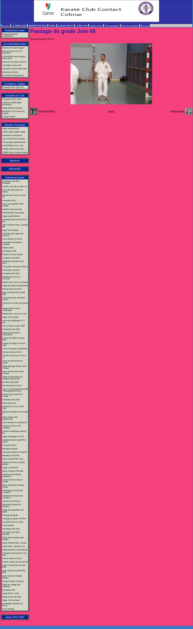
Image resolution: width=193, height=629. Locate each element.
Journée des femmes (11, 501)
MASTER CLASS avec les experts (13, 112)
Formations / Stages (14, 84)
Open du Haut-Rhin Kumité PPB (13, 566)
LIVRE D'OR (82, 25)
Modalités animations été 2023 (13, 262)
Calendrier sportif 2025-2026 (14, 69)
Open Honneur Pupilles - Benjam (12, 577)
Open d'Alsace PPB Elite (12, 471)
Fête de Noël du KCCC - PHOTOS (12, 52)
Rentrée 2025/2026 (10, 382)
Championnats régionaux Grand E (13, 234)
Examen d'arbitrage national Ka (14, 432)
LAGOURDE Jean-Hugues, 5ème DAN (14, 57)
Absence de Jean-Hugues (13, 48)
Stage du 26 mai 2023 (11, 597)
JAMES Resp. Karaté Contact (15, 152)
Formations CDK (9, 251)
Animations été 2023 (11, 258)
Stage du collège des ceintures (11, 586)
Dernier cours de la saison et (14, 186)
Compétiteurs (96, 25)
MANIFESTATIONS (38, 25)
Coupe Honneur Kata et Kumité (12, 481)
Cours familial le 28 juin (12, 239)
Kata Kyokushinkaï (130, 25)
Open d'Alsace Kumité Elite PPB (13, 571)
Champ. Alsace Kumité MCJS (15, 562)
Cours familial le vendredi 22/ (14, 422)
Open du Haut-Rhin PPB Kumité (12, 205)
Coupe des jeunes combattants (10, 35)
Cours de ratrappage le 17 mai (13, 321)
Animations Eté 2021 (11, 399)
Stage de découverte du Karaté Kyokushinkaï (12, 378)
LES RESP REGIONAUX (13, 75)
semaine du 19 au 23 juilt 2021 (13, 407)
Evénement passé (14, 177)
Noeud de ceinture (10, 72)
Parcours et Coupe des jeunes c (15, 304)
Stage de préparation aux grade (13, 511)
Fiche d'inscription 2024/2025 (14, 349)
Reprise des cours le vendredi (15, 282)
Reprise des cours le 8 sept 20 (14, 196)
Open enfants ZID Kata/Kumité (9, 418)
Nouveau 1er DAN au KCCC (14, 62)
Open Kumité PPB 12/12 (12, 459)
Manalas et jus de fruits (12, 209)
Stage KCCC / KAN (10, 593)
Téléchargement (112, 25)
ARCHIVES (15, 169)
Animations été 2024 (11, 273)
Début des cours (9, 403)
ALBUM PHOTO (65, 25)
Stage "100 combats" (11, 600)
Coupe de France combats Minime (13, 463)
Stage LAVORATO (10, 467)
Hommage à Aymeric (11, 270)
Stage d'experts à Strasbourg (14, 550)
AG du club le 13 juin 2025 (13, 326)
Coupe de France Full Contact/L (11, 427)
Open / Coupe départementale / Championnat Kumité (15, 390)
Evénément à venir (15, 30)
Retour (111, 111)
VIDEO (52, 25)
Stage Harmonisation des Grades (13, 538)
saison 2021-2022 (14, 617)
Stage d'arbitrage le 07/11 (13, 436)
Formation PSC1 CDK (11, 99)
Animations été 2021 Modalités (11, 182)
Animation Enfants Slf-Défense (11, 505)
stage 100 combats (10, 230)
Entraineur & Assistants (12, 135)
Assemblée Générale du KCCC (12, 604)
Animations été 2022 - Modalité (11, 533)
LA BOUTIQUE (8, 117)
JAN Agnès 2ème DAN (12, 65)
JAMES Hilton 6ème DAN (13, 149)
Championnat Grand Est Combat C (12, 491)
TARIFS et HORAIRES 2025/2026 (12, 103)
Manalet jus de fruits (10, 455)
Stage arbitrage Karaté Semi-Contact (14, 367)
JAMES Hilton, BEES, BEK (13, 132)
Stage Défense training (12, 108)
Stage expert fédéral (11, 216)
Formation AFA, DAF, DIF (13, 87)
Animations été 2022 (11, 529)
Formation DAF (8, 590)
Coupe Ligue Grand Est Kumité (12, 395)
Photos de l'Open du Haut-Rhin (13, 339)
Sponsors (15, 160)
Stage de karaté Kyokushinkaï (15, 285)
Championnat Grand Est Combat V (12, 497)
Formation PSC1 (9, 200)
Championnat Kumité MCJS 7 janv (15, 220)
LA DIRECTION (19, 25)
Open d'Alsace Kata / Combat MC (15, 226)
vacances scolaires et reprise (14, 452)
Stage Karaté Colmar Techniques (11, 309)
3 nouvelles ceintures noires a (15, 266)
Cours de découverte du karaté (12, 191)
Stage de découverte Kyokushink (11, 334)
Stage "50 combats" (10, 317)
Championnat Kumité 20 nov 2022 (14, 554)
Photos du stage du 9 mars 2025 (13, 344)
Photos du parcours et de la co (14, 356)
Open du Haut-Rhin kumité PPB (13, 293)
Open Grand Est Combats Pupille (13, 486)
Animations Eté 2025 (11, 329)
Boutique (145, 25)
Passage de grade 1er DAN (14, 518)
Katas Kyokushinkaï (10, 128)
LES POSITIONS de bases (13, 139)
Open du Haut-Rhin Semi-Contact (13, 372)
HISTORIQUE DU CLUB (12, 145)
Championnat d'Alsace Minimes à (11, 475)
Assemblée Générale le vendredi (12, 243)
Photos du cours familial (12, 254)
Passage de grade (10, 515)
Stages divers (8, 248)
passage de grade (10, 449)
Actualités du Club (14, 95)
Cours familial (8, 525)
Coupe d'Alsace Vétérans (13, 581)
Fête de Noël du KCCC (12, 289)
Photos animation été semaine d (15, 413)
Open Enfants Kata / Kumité (14, 543)
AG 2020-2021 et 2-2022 (12, 522)
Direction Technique (14, 125)
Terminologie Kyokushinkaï (13, 142)
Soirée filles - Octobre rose (13, 546)
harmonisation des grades (13, 213)
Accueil (5, 25)
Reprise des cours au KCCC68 (11, 278)
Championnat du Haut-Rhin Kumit (14, 299)
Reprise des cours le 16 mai (14, 314)
